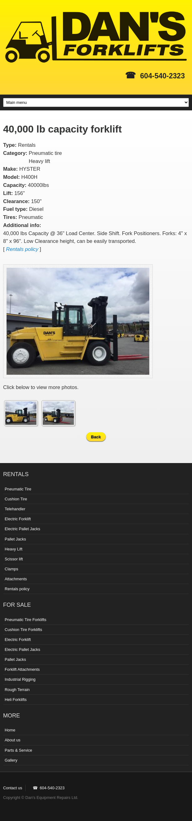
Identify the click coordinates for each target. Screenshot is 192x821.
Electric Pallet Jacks (22, 528)
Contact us (12, 788)
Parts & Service (18, 750)
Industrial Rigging (20, 679)
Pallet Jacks (15, 539)
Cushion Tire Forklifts (23, 629)
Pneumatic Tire (18, 489)
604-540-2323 (162, 76)
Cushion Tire (16, 499)
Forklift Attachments (22, 669)
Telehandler (15, 509)
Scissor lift (14, 559)
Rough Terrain (17, 689)
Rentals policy (22, 249)
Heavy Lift (13, 549)
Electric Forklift (18, 519)
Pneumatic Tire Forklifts (25, 619)
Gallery (11, 760)
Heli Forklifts (15, 699)
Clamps (11, 569)
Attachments (16, 579)
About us (13, 740)
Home (10, 730)
